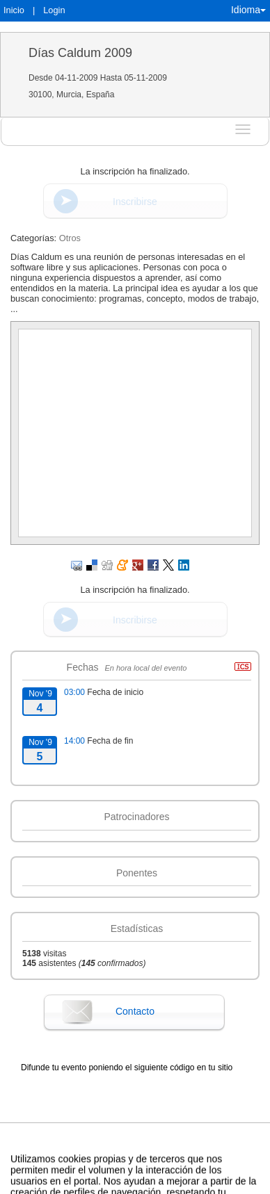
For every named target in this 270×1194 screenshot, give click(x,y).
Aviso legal (17, 1175)
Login (54, 10)
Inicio (13, 10)
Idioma (248, 9)
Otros (70, 238)
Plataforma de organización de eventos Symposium (169, 1175)
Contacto (135, 1011)
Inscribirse (135, 201)
